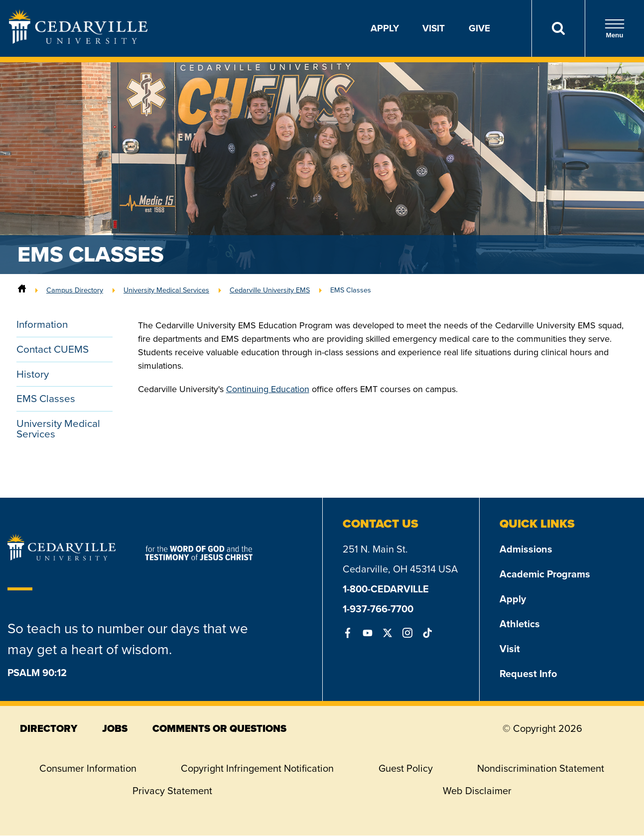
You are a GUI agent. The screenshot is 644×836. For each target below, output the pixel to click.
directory (48, 728)
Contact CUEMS (52, 349)
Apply (385, 28)
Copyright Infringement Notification (257, 768)
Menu (614, 28)
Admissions (526, 549)
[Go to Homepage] (78, 40)
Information (42, 324)
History (32, 374)
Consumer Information (87, 768)
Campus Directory (74, 289)
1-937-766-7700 (378, 609)
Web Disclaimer (477, 791)
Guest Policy (406, 768)
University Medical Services (166, 289)
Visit (433, 28)
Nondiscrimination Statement (540, 768)
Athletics (520, 624)
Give (479, 28)
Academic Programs (545, 574)
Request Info (528, 674)
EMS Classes (350, 289)
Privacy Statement (172, 791)
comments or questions (219, 728)
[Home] (22, 289)
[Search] (558, 28)
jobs (115, 728)
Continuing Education (267, 389)
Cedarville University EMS (270, 289)
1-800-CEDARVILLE (386, 589)
